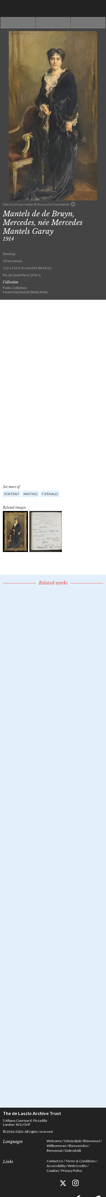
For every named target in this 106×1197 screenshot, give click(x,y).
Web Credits (77, 1166)
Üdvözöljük (72, 1141)
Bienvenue (91, 1141)
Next (88, 22)
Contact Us (55, 1161)
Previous (18, 22)
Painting (30, 494)
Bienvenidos (78, 1146)
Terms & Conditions (81, 1161)
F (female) (50, 494)
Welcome (54, 1141)
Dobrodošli (73, 1150)
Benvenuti (54, 1150)
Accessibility (56, 1166)
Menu (97, 8)
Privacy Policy (71, 1170)
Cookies (53, 1170)
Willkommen (56, 1146)
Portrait (11, 494)
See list (53, 22)
